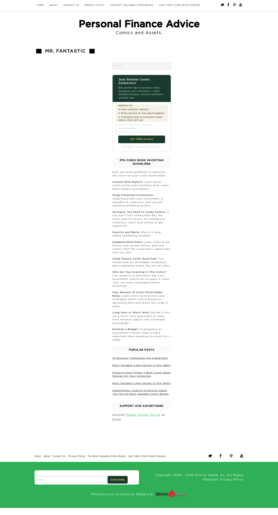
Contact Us (71, 5)
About (53, 5)
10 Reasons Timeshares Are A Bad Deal (140, 358)
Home (40, 5)
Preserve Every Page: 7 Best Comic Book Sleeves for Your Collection (141, 375)
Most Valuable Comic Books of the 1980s (141, 365)
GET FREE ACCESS (141, 139)
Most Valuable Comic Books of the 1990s (141, 383)
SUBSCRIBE (117, 479)
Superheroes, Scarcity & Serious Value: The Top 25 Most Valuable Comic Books (140, 392)
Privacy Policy (94, 5)
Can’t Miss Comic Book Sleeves (179, 5)
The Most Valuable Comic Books (132, 5)
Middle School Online (143, 415)
